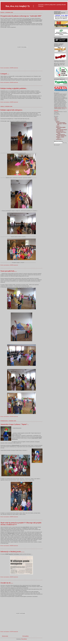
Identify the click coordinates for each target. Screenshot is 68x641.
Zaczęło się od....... (7, 583)
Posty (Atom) (24, 639)
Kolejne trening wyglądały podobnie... (14, 88)
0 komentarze (15, 67)
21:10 (11, 416)
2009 (56, 120)
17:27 (11, 631)
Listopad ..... (5, 74)
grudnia (57, 121)
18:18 (11, 545)
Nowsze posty (5, 636)
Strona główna (25, 636)
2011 (56, 117)
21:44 (11, 82)
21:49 (11, 67)
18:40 (11, 516)
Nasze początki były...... (9, 271)
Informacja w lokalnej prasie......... (12, 551)
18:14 (11, 576)
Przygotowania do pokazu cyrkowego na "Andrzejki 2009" (21, 16)
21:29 (11, 102)
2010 (56, 118)
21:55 (11, 265)
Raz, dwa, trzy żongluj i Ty (18, 6)
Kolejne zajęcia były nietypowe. (12, 110)
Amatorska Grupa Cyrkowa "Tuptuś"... (15, 424)
